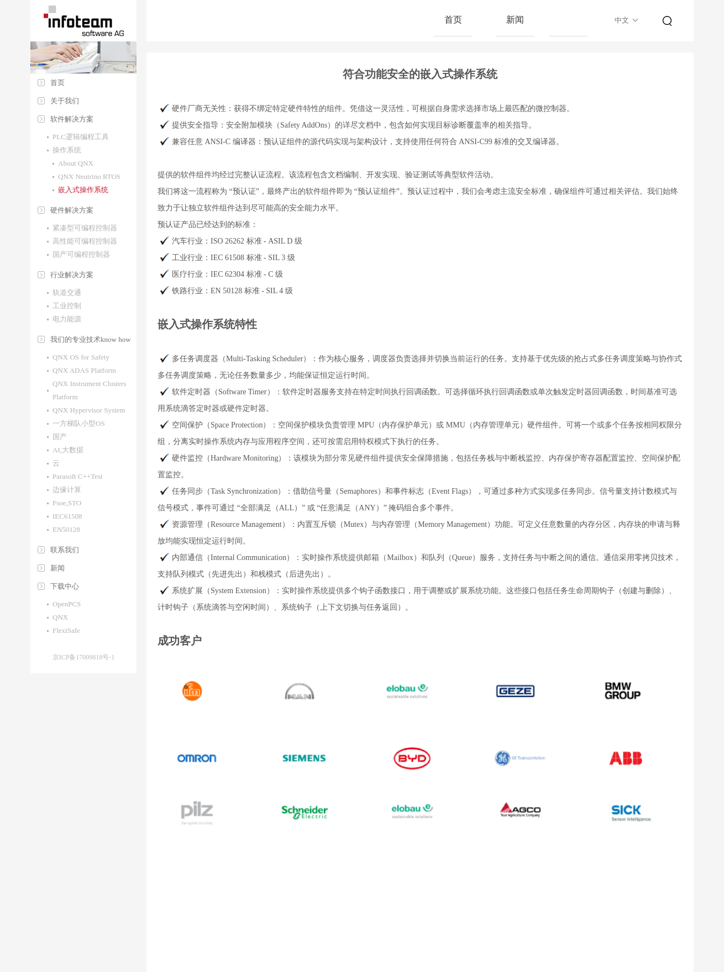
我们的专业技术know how (90, 339)
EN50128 (66, 529)
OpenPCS (67, 604)
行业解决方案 (71, 275)
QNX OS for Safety (81, 357)
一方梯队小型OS (79, 423)
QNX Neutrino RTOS (89, 176)
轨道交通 (67, 292)
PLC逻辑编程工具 (81, 137)
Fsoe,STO (67, 503)
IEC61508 (67, 516)
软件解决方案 (71, 119)
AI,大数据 (68, 450)
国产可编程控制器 (81, 254)
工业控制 (67, 306)
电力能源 (67, 319)
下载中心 (64, 586)
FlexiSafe (66, 630)
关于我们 (64, 101)
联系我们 (64, 550)
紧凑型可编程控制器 (85, 228)
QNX (60, 617)
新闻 (57, 568)
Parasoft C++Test (78, 476)
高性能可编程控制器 (85, 241)
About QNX (75, 163)
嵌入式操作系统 (83, 190)
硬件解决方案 (71, 210)
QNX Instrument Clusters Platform (90, 390)
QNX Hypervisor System (89, 410)
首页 (57, 82)
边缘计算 (67, 489)
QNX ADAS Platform (84, 370)
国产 (60, 436)
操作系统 (67, 150)
